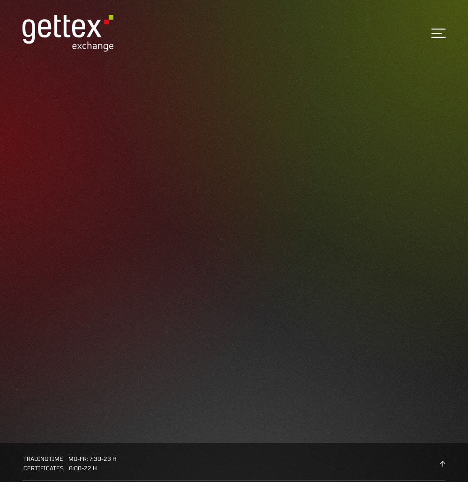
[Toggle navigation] (438, 33)
